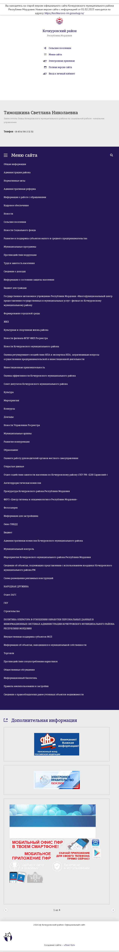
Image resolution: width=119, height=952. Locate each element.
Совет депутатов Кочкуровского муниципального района (36, 384)
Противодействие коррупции (20, 255)
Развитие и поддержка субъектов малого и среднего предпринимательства (45, 238)
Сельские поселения (60, 48)
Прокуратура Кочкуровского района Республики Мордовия (37, 491)
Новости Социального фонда (20, 230)
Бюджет (8, 532)
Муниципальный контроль (19, 549)
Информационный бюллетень (20, 678)
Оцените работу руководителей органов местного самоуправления (41, 458)
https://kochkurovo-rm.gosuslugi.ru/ (64, 13)
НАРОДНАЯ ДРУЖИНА (16, 586)
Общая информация (15, 164)
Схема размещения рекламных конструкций (28, 578)
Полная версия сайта (60, 67)
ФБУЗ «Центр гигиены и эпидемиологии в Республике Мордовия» (40, 499)
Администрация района (17, 172)
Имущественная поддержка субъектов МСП (28, 636)
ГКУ (6, 603)
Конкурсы (9, 408)
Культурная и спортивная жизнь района (26, 330)
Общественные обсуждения (19, 669)
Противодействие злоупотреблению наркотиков (31, 661)
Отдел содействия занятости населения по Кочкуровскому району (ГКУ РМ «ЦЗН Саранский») (56, 474)
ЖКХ (6, 321)
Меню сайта (55, 54)
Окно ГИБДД (11, 524)
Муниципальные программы (20, 246)
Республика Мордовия (59, 35)
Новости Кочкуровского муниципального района (31, 346)
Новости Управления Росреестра (22, 425)
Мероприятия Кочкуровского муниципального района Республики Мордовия (47, 557)
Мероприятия (11, 400)
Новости (8, 213)
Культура (9, 392)
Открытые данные (14, 466)
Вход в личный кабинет (62, 73)
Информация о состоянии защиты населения (29, 279)
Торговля (9, 653)
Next (113, 910)
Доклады (9, 417)
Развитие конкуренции (17, 441)
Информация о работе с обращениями (25, 197)
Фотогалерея (11, 507)
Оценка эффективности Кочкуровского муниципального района (40, 375)
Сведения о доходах (15, 271)
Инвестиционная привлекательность (24, 367)
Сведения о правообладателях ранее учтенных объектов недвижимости (44, 694)
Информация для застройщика (21, 516)
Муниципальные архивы (18, 433)
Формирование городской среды (22, 313)
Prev (6, 910)
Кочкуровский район (60, 31)
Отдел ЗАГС (10, 594)
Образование (11, 450)
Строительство (12, 611)
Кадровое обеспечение (16, 205)
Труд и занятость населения (19, 263)
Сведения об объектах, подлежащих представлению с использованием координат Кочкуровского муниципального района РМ (58, 567)
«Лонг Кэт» (69, 945)
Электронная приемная (62, 61)
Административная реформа (20, 189)
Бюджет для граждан (15, 288)
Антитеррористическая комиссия (22, 483)
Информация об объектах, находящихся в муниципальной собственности (45, 645)
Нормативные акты (14, 180)
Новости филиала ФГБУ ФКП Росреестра (26, 338)
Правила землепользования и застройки (26, 686)
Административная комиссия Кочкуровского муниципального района (43, 540)
